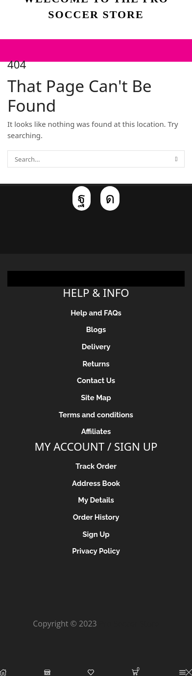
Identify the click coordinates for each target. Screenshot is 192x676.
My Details (96, 500)
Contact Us (96, 380)
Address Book (96, 483)
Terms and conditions (96, 414)
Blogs (96, 329)
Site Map (96, 397)
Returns (95, 364)
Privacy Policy (96, 551)
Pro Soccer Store (129, 623)
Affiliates (96, 431)
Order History (96, 517)
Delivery (96, 346)
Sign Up (95, 534)
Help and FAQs (96, 313)
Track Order (96, 466)
